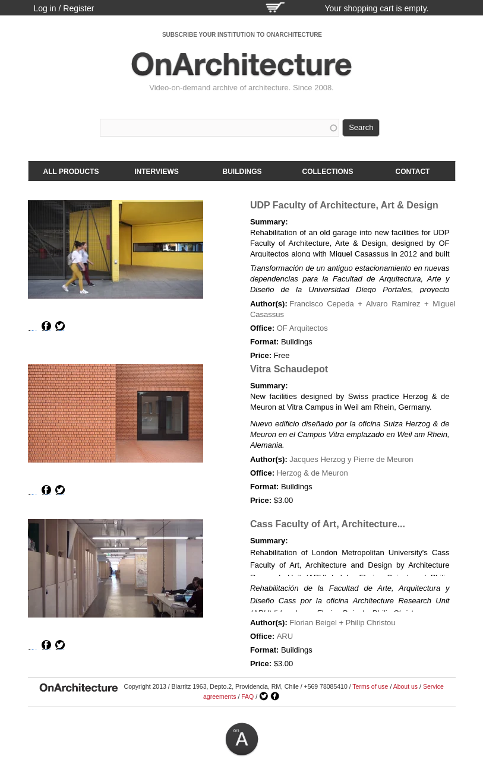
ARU (285, 636)
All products (71, 171)
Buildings (242, 171)
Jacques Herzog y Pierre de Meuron (351, 459)
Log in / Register (64, 8)
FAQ (247, 696)
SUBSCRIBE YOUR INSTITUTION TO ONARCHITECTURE (242, 34)
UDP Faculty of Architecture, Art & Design (344, 205)
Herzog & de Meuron (312, 472)
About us (405, 686)
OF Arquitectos (302, 328)
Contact (413, 171)
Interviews (156, 171)
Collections (327, 171)
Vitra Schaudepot (289, 369)
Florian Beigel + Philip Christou (342, 622)
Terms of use (370, 686)
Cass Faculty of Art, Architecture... (327, 524)
